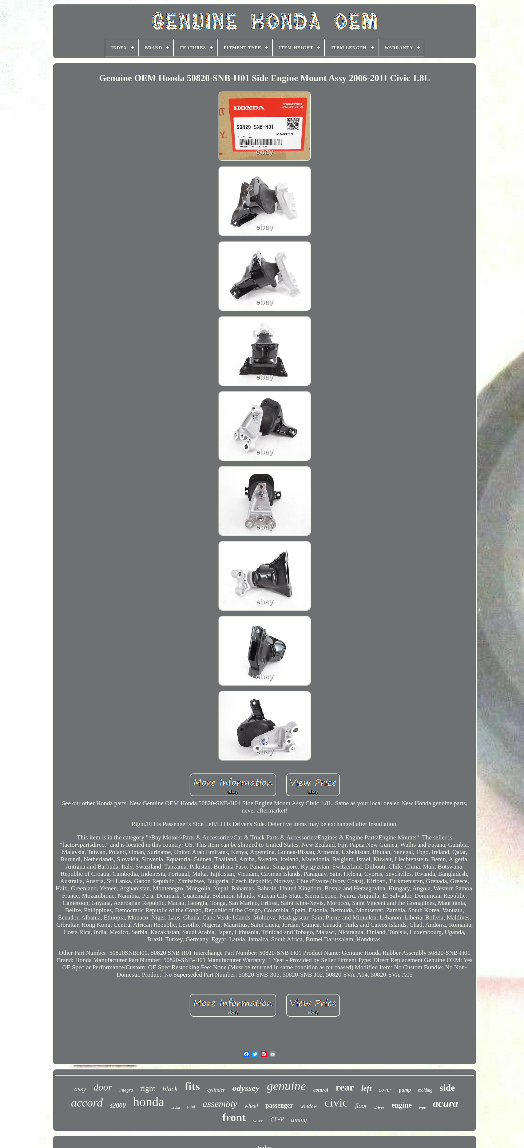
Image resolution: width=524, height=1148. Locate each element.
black (170, 1089)
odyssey (245, 1088)
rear (345, 1087)
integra (126, 1090)
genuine (286, 1086)
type (422, 1107)
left (366, 1088)
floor (361, 1105)
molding (425, 1090)
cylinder (216, 1090)
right (147, 1088)
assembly (219, 1104)
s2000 (118, 1105)
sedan (175, 1107)
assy (80, 1089)
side (447, 1088)
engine (402, 1105)
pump (405, 1090)
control (320, 1090)
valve (258, 1120)
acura (445, 1103)
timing (299, 1119)
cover (385, 1090)
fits (192, 1086)
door (103, 1087)
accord (87, 1102)
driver (379, 1107)
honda (148, 1102)
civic (336, 1102)
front (234, 1117)
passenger (279, 1105)
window (308, 1106)
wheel (251, 1106)
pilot (191, 1106)
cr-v (277, 1118)
